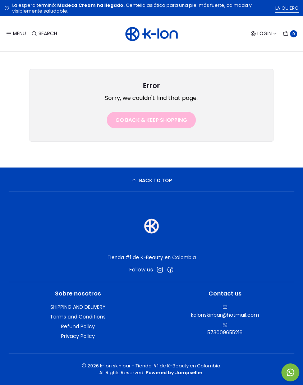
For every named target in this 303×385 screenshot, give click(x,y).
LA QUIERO (287, 8)
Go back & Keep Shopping (151, 120)
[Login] (264, 34)
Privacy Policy (78, 336)
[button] (151, 180)
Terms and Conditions (78, 316)
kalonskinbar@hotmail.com (225, 311)
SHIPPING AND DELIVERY (78, 307)
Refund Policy (78, 326)
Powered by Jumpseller (174, 373)
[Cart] (290, 34)
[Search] (43, 34)
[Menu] (15, 34)
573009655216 (225, 329)
